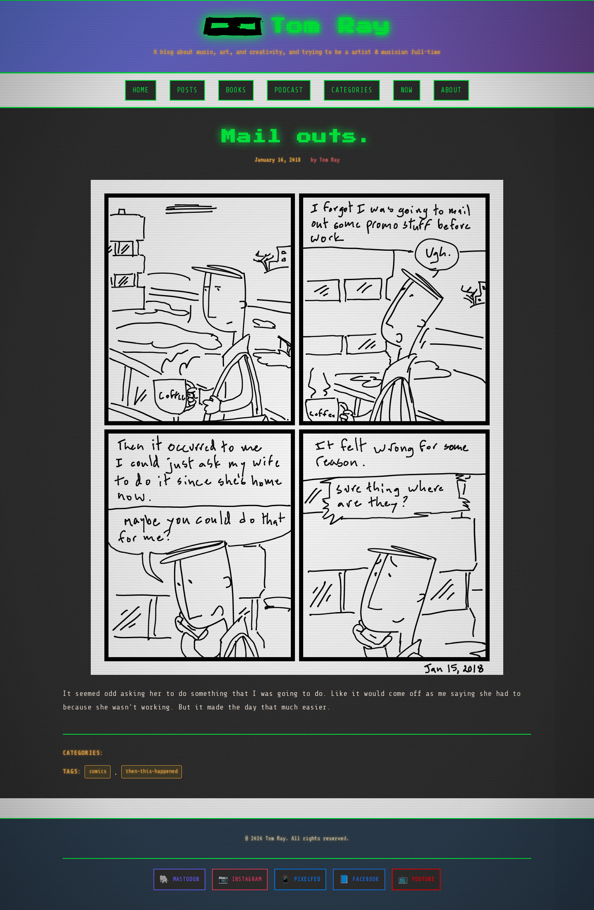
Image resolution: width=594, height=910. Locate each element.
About (451, 90)
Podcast (288, 90)
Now (407, 90)
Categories (351, 90)
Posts (187, 90)
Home (140, 90)
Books (236, 90)
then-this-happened (152, 771)
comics (97, 771)
